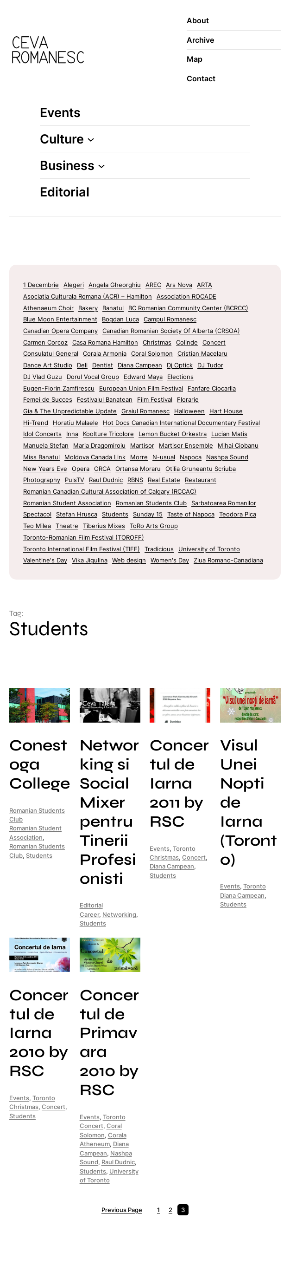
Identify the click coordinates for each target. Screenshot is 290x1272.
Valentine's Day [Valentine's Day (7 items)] (45, 560)
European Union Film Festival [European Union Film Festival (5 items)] (141, 388)
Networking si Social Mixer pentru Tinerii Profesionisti (109, 812)
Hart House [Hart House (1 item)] (226, 411)
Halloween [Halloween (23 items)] (189, 411)
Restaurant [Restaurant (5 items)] (200, 479)
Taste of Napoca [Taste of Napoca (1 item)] (190, 514)
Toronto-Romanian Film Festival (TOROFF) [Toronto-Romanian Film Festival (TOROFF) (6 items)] (83, 537)
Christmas (164, 857)
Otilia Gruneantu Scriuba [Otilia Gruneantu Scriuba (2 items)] (200, 468)
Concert (194, 857)
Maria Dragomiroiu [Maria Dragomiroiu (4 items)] (99, 445)
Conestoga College (39, 764)
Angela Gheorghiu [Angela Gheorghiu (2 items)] (114, 284)
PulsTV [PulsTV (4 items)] (74, 479)
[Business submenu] (101, 165)
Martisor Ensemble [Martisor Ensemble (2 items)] (186, 445)
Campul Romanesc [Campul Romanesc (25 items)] (170, 319)
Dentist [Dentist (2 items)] (102, 365)
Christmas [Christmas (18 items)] (157, 342)
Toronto (184, 848)
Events (160, 848)
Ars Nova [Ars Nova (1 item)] (179, 284)
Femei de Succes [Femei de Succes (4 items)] (47, 399)
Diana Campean (172, 866)
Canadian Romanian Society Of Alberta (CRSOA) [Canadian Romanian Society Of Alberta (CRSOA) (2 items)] (171, 330)
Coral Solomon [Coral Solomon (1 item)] (152, 353)
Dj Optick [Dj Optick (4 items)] (180, 365)
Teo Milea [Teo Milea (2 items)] (37, 525)
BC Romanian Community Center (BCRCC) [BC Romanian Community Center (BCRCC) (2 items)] (188, 308)
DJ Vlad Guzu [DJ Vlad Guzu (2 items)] (42, 376)
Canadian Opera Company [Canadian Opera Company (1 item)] (60, 330)
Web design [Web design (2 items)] (129, 560)
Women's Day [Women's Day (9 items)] (170, 560)
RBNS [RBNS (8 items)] (135, 479)
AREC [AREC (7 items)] (153, 284)
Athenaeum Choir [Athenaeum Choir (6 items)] (48, 308)
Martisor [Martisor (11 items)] (142, 445)
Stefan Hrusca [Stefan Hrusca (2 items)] (76, 514)
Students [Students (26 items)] (115, 514)
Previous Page (121, 1209)
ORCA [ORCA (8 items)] (102, 468)
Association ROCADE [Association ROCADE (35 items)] (186, 296)
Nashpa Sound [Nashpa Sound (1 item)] (227, 457)
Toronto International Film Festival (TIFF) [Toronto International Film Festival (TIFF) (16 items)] (81, 549)
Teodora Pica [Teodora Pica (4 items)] (237, 514)
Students (39, 855)
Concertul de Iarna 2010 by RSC (39, 1033)
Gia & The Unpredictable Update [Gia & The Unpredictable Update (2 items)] (70, 411)
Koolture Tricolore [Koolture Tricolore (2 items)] (108, 433)
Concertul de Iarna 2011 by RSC (179, 783)
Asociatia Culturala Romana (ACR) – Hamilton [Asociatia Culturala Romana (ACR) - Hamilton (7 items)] (87, 296)
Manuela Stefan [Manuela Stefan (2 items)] (46, 445)
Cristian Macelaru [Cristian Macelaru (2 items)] (202, 353)
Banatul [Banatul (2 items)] (113, 308)
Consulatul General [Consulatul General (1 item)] (50, 353)
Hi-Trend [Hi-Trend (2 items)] (35, 422)
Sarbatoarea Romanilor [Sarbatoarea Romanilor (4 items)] (223, 503)
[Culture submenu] (91, 139)
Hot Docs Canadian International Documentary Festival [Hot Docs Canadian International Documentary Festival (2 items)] (181, 422)
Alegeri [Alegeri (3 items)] (73, 284)
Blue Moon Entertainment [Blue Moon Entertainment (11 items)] (60, 319)
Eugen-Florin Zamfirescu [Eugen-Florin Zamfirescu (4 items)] (59, 388)
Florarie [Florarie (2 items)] (188, 399)
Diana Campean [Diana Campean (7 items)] (140, 365)
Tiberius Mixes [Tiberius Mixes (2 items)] (104, 525)
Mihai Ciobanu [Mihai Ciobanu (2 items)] (238, 445)
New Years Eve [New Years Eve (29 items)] (45, 468)
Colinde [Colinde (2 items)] (187, 342)
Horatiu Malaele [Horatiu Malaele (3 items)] (75, 422)
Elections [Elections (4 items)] (180, 376)
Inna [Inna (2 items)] (72, 433)
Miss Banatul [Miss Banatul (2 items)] (41, 457)
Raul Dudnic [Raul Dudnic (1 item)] (106, 479)
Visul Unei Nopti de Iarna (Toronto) (248, 802)
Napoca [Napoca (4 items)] (191, 457)
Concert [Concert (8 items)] (214, 342)
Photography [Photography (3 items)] (41, 479)
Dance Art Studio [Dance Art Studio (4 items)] (47, 365)
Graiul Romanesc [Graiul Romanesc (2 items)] (145, 411)
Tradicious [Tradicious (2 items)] (159, 549)
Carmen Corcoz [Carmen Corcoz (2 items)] (45, 342)
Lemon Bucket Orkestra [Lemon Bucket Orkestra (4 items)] (173, 433)
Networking (119, 914)
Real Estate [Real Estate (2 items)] (164, 479)
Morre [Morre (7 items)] (139, 457)
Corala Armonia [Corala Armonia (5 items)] (104, 353)
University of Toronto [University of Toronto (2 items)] (209, 549)
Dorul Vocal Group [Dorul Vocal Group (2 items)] (93, 376)
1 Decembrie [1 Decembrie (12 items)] (41, 284)
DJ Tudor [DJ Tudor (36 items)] (210, 365)
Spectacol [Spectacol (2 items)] (37, 514)
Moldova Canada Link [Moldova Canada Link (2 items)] (95, 457)
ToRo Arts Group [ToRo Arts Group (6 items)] (154, 525)
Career (89, 914)
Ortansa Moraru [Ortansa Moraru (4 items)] (138, 468)
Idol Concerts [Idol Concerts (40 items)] (42, 433)
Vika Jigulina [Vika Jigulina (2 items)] (89, 560)
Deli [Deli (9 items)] (82, 365)
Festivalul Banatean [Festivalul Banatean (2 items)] (104, 399)
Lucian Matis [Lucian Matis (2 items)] (229, 433)
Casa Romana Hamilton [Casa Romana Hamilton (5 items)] (105, 342)
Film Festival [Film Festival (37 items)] (154, 399)
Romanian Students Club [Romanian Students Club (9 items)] (151, 503)
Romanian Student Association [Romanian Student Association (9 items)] (67, 503)
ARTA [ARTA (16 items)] (204, 284)
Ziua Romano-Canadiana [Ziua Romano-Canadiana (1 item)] (228, 560)
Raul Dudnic (118, 1162)
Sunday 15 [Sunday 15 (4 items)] (148, 514)
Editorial (91, 905)
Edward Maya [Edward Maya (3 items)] (143, 376)
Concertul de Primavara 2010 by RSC (109, 1042)
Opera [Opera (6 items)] (80, 468)
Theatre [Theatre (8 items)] (67, 525)
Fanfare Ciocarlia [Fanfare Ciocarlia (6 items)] (212, 388)
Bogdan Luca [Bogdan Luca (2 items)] (120, 319)
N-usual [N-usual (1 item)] (163, 457)
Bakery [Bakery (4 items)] (88, 308)
